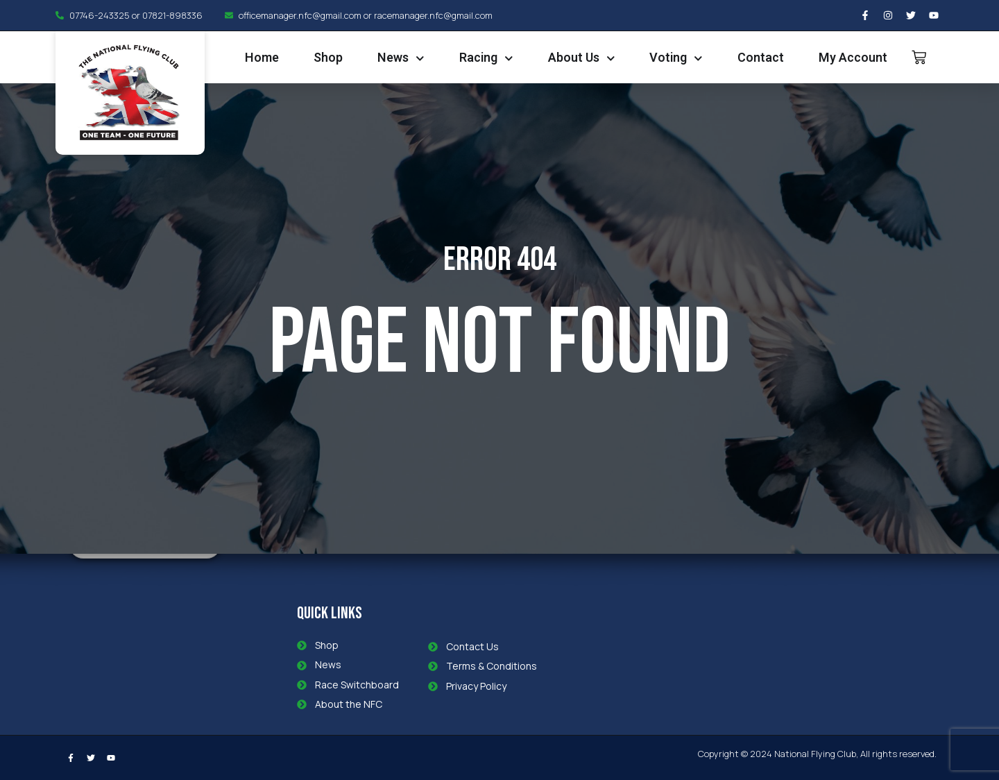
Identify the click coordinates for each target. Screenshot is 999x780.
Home (262, 58)
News (401, 58)
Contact (760, 58)
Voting (676, 58)
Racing (486, 58)
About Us (581, 58)
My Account (853, 58)
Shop (328, 58)
